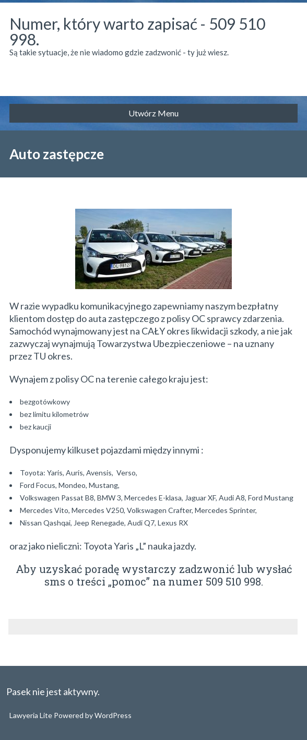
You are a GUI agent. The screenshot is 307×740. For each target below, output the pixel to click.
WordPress (112, 715)
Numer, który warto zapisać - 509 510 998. (137, 31)
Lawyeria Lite (31, 715)
